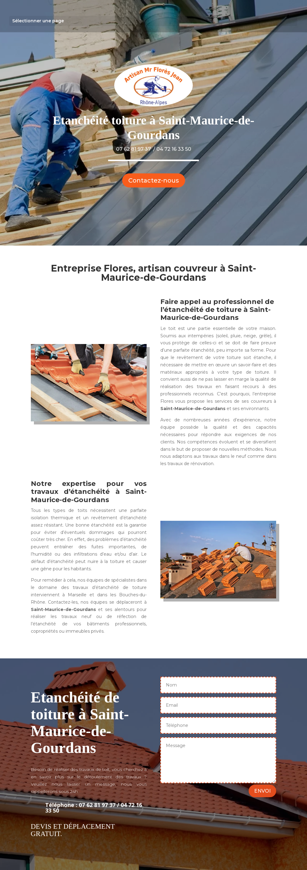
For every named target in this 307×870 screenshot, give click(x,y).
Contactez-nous (153, 180)
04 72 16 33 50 (173, 149)
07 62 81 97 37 (133, 149)
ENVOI (262, 791)
